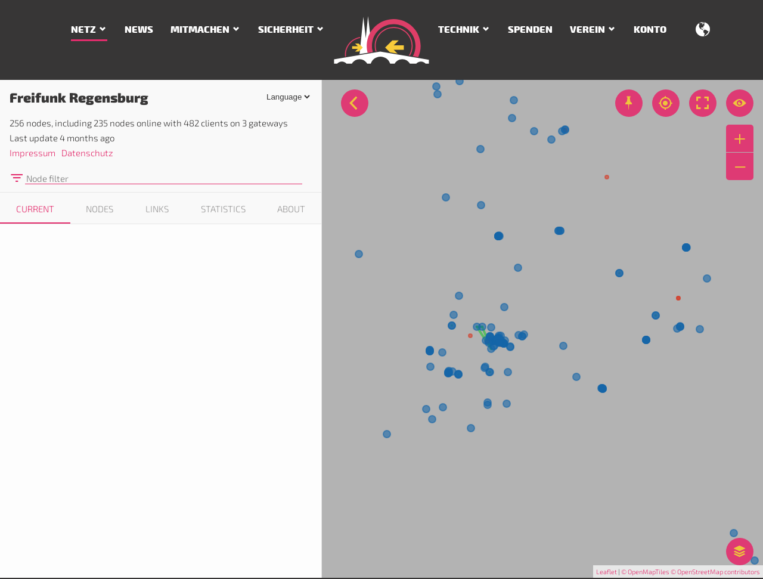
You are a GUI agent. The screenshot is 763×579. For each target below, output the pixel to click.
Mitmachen (199, 30)
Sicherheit (286, 30)
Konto (650, 30)
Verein (587, 30)
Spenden (530, 30)
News (139, 30)
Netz (83, 30)
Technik (458, 30)
